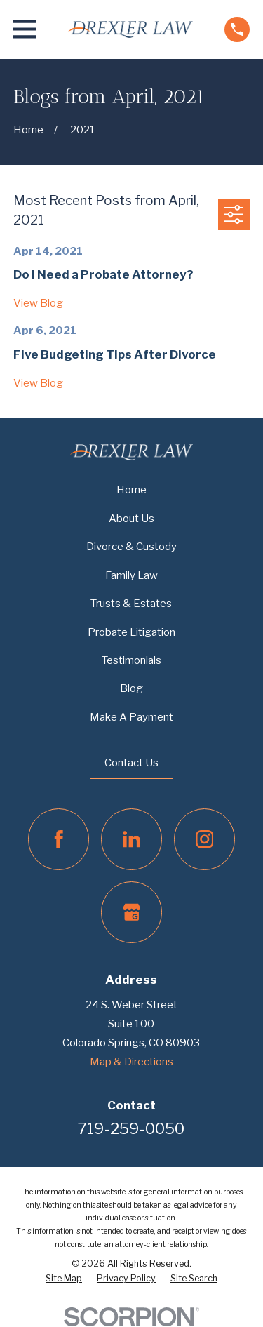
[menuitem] (64, 1279)
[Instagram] (205, 839)
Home (131, 490)
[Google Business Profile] (132, 912)
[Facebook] (59, 839)
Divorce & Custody (131, 546)
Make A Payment (131, 717)
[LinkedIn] (132, 839)
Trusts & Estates (131, 603)
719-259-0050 (131, 1128)
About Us (131, 518)
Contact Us (131, 762)
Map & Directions (131, 1061)
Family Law (131, 575)
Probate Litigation (131, 632)
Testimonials (131, 660)
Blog (131, 688)
